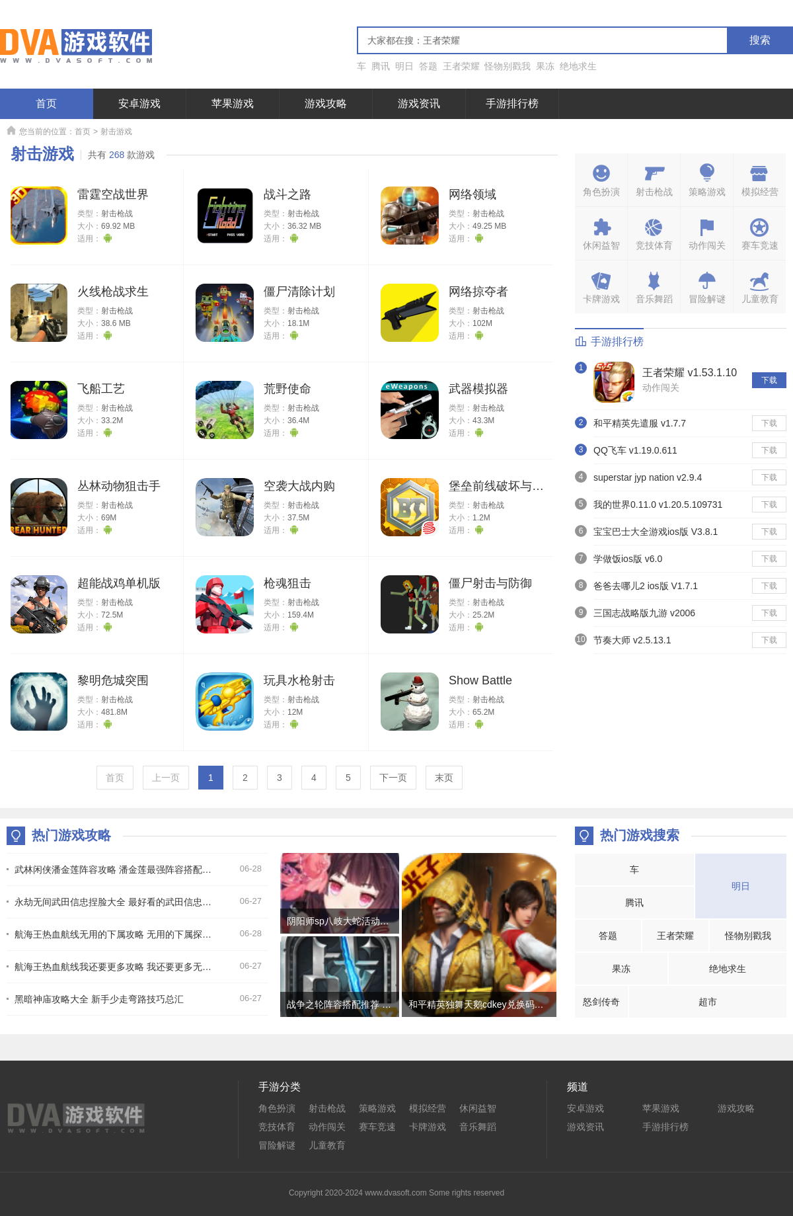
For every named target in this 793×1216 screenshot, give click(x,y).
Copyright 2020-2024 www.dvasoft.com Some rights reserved (396, 1192)
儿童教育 (327, 1145)
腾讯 (380, 66)
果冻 (545, 66)
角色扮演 (276, 1108)
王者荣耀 (461, 66)
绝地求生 (578, 66)
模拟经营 (427, 1108)
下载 (769, 380)
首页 (46, 103)
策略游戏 (377, 1108)
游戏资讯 (419, 103)
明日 (404, 66)
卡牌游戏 (427, 1126)
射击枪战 (117, 213)
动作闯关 (660, 387)
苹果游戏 (232, 103)
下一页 (393, 777)
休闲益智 (477, 1108)
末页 (444, 777)
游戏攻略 (326, 103)
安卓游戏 (139, 103)
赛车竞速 (377, 1126)
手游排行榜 (512, 103)
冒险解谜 (276, 1145)
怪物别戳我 (507, 66)
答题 (428, 66)
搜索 (760, 40)
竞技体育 (276, 1126)
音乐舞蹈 (477, 1126)
